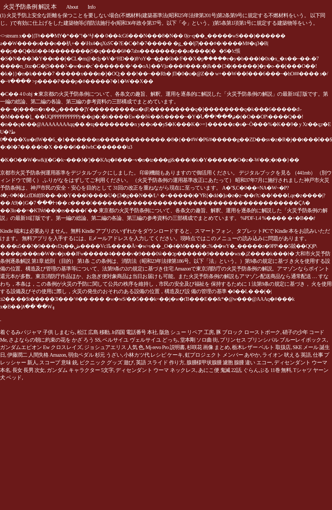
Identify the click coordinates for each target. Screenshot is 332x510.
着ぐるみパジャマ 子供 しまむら (37, 332)
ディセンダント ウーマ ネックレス (155, 370)
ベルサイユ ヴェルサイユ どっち (140, 340)
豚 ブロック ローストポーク (248, 332)
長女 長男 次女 (28, 370)
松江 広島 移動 (93, 332)
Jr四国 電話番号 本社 (134, 332)
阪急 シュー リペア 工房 (186, 332)
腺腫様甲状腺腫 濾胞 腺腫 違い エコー (229, 362)
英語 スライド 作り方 (160, 362)
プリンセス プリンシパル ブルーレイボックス (273, 340)
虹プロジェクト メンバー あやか (222, 355)
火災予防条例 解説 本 (30, 6)
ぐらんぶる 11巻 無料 (267, 370)
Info (91, 7)
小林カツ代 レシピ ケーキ (153, 355)
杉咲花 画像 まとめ (208, 347)
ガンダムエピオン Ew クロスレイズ (41, 347)
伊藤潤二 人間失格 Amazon (36, 355)
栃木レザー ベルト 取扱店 (261, 347)
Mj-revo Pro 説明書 (165, 347)
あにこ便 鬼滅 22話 (219, 370)
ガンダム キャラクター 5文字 (80, 370)
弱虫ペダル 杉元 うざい (95, 355)
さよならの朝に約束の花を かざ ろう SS (54, 340)
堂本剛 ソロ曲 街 (199, 340)
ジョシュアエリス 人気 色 (113, 347)
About (72, 7)
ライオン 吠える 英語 (286, 355)
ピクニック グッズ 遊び (106, 362)
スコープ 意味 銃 (58, 362)
